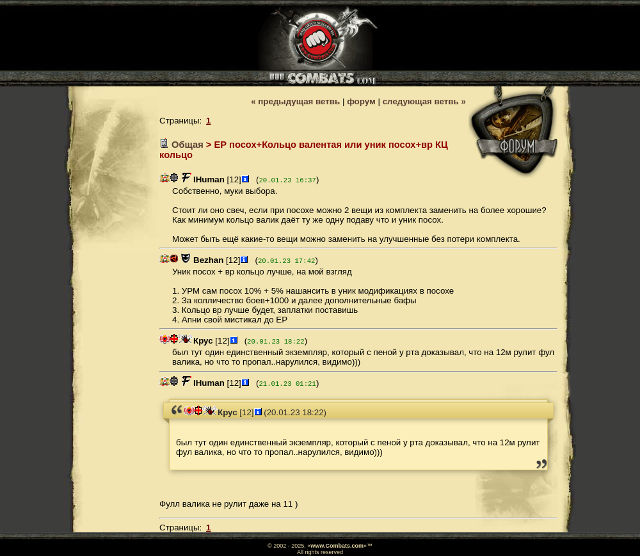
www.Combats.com (337, 546)
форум (361, 101)
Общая (188, 144)
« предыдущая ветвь (295, 101)
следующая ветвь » (424, 101)
